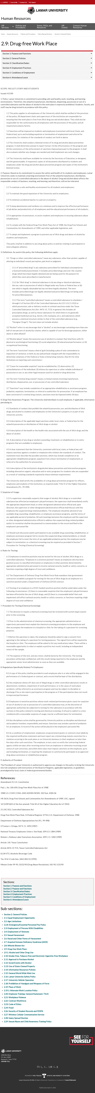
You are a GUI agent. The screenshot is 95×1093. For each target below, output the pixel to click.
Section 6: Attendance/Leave (15, 77)
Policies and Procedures (21, 26)
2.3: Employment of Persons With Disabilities (23, 928)
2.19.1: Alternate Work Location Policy (20, 990)
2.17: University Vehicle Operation (19, 980)
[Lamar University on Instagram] (46, 1066)
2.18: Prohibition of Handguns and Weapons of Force (26, 983)
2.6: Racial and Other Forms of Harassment (22, 938)
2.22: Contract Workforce (15, 1001)
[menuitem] (7, 26)
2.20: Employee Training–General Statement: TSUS (26, 994)
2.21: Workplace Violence (15, 997)
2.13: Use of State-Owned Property (19, 966)
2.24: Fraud (8, 1008)
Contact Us (23, 2)
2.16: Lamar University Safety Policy (19, 976)
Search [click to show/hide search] (32, 2)
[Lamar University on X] (38, 1066)
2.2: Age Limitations (12, 921)
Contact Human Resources (80, 26)
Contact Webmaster (70, 1080)
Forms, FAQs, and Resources (44, 26)
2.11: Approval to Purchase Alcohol (19, 959)
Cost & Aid (13, 2)
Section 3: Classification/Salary (16, 63)
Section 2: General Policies (63, 34)
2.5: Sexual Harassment (14, 935)
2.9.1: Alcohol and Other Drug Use (18, 952)
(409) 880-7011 (5, 1061)
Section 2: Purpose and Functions (17, 888)
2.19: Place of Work (12, 987)
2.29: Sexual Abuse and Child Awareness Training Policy (27, 1021)
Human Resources (16, 18)
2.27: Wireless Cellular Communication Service (24, 1014)
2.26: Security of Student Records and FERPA (23, 1011)
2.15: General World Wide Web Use (19, 973)
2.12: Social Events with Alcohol (17, 963)
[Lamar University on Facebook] (41, 1066)
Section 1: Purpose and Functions (17, 53)
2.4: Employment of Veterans (16, 932)
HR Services (5, 26)
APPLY (4, 2)
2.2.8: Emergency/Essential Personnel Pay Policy (25, 925)
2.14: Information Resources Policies (20, 970)
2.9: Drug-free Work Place (15, 949)
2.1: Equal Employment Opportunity (19, 918)
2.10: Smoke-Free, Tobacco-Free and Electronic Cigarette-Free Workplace (36, 956)
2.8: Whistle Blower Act (14, 945)
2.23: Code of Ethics (12, 1004)
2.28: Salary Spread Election (16, 1018)
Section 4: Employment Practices (17, 68)
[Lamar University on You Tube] (55, 1066)
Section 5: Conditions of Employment (19, 72)
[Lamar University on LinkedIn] (50, 1066)
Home (3, 34)
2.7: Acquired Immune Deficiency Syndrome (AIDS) (26, 942)
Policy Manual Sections (45, 34)
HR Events (65, 26)
